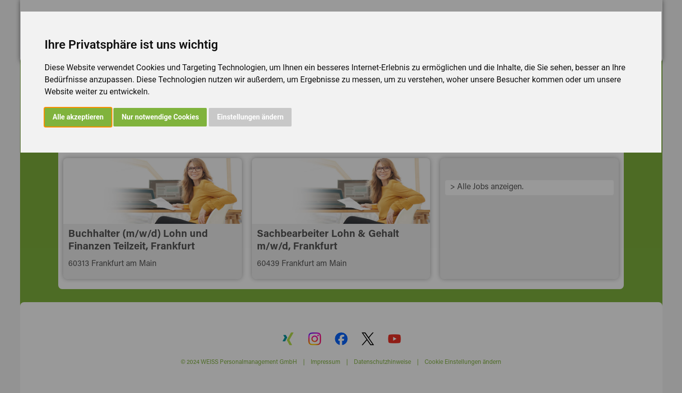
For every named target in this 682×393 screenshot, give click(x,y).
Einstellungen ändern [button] (250, 117)
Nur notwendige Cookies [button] (160, 117)
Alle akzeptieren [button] (78, 117)
